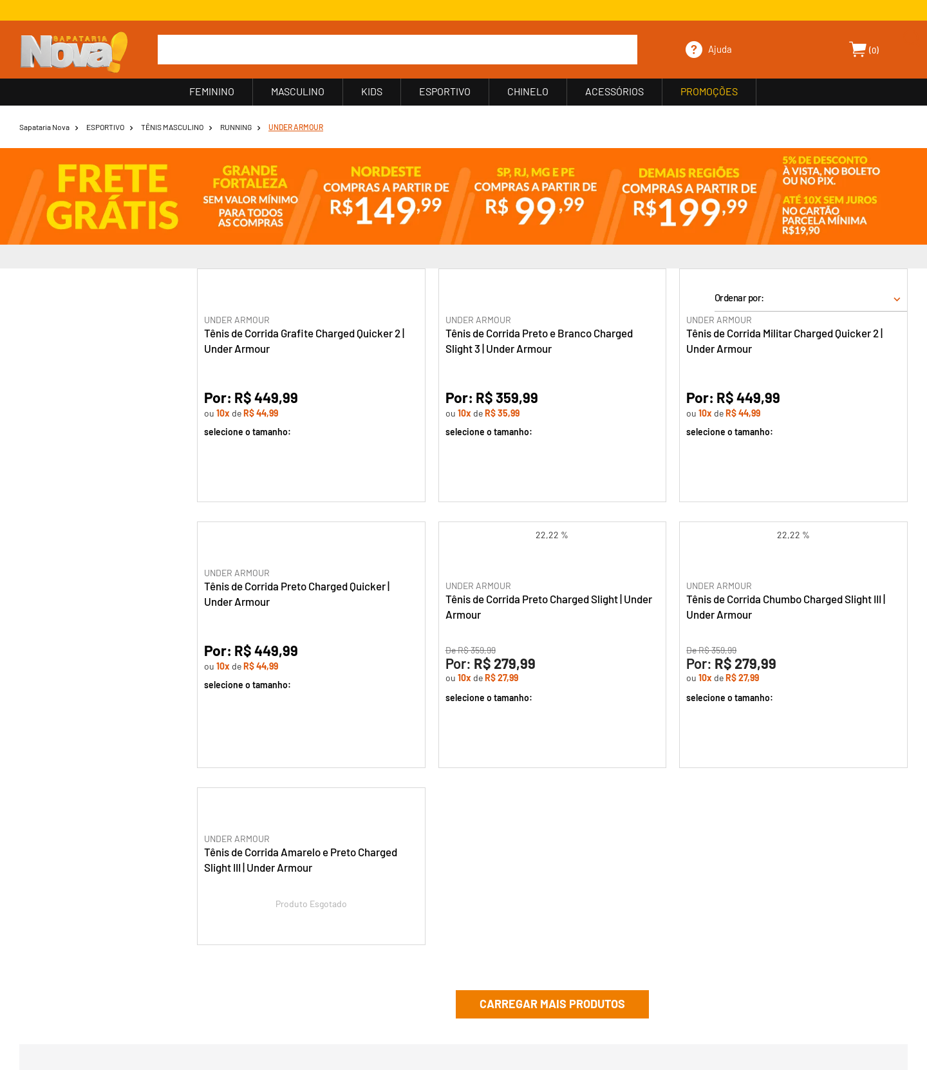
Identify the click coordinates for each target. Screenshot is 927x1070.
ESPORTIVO (445, 91)
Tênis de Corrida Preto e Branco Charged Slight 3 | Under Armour (539, 340)
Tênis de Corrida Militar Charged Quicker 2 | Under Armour (784, 340)
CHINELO (527, 91)
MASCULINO (297, 91)
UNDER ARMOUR (295, 126)
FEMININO (211, 91)
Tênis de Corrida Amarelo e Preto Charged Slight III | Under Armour (300, 859)
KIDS (371, 91)
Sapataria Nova (44, 126)
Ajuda (720, 49)
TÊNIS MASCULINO (172, 126)
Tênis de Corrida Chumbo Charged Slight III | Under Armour (785, 606)
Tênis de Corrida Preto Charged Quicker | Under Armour (296, 593)
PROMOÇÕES (709, 91)
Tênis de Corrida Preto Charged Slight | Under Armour (548, 606)
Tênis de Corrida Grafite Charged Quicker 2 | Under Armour (304, 340)
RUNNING (236, 126)
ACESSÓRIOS (614, 91)
